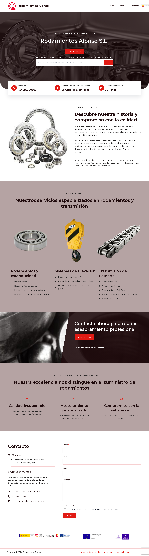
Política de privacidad (93, 552)
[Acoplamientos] (107, 281)
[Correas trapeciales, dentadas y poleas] (117, 293)
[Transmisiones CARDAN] (111, 289)
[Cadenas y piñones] (109, 285)
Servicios (124, 6)
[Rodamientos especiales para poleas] (72, 281)
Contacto (135, 6)
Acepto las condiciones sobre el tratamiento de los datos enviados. (92, 509)
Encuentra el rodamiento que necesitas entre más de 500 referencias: (74, 57)
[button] (74, 51)
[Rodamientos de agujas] (23, 285)
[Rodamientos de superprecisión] (26, 289)
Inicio (114, 6)
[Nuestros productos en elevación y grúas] (75, 285)
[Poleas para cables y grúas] (68, 277)
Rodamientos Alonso (33, 6)
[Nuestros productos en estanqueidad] (29, 293)
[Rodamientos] (18, 281)
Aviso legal (109, 552)
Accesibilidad (121, 552)
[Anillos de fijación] (108, 297)
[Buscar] (108, 62)
